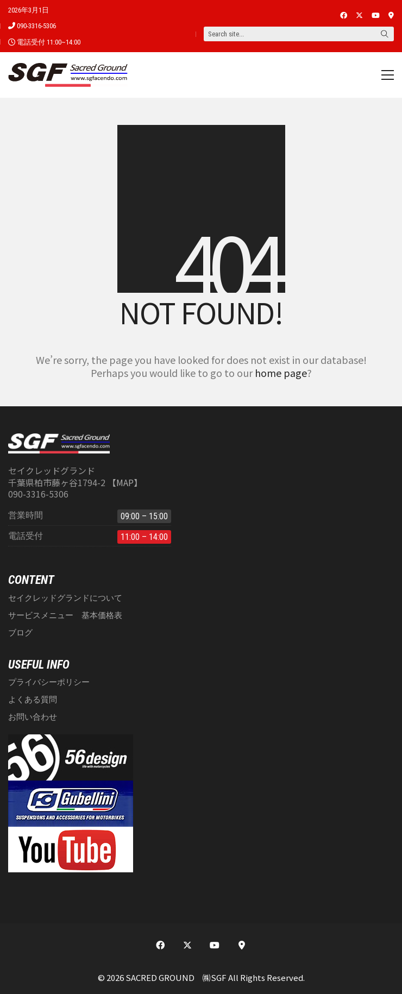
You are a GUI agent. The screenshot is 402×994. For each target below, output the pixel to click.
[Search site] (384, 35)
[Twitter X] (187, 945)
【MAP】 (125, 482)
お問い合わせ (32, 717)
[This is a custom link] (242, 945)
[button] (387, 75)
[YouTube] (214, 945)
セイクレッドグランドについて (65, 598)
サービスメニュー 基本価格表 (65, 615)
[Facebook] (160, 945)
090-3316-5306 (36, 26)
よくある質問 (32, 699)
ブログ (20, 633)
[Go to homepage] (68, 75)
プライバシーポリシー (49, 682)
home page (281, 372)
